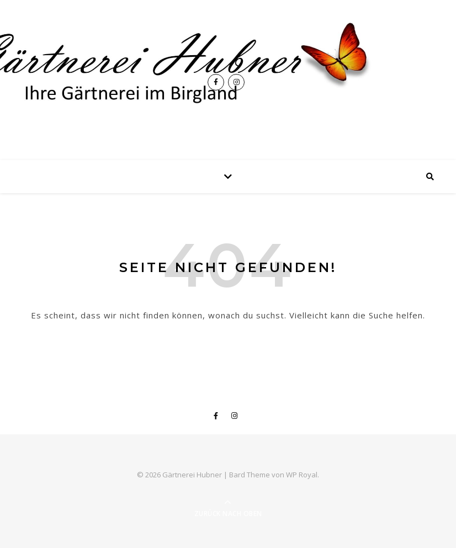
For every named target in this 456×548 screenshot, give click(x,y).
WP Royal (301, 475)
